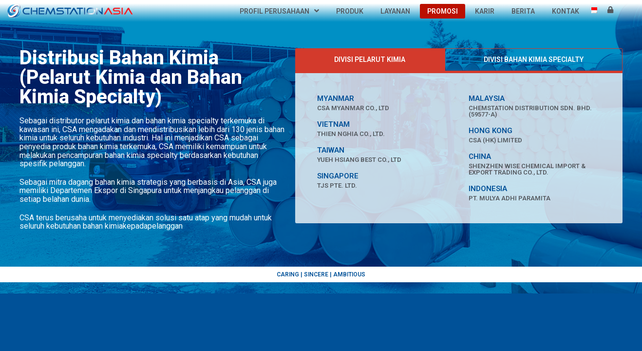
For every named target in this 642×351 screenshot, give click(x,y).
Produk (349, 11)
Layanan (395, 11)
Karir (484, 11)
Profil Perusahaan (279, 11)
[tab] (369, 59)
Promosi (442, 11)
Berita (523, 11)
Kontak (565, 11)
